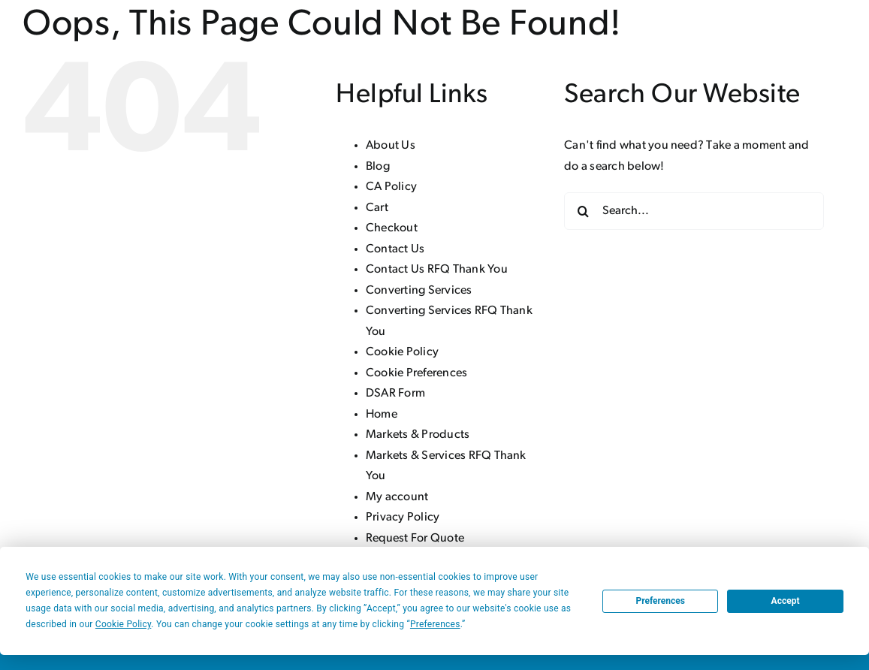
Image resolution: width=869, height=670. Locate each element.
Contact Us (395, 249)
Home (381, 415)
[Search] (583, 211)
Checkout (392, 228)
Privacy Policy (402, 518)
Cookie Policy (402, 352)
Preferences (660, 601)
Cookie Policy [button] (123, 624)
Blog (378, 167)
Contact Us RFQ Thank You (437, 270)
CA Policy (391, 187)
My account (397, 497)
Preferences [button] (435, 624)
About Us (390, 146)
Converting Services (419, 291)
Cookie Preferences (416, 373)
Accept (785, 601)
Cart (377, 208)
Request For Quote (415, 539)
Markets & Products (417, 435)
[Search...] (694, 211)
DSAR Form (395, 394)
